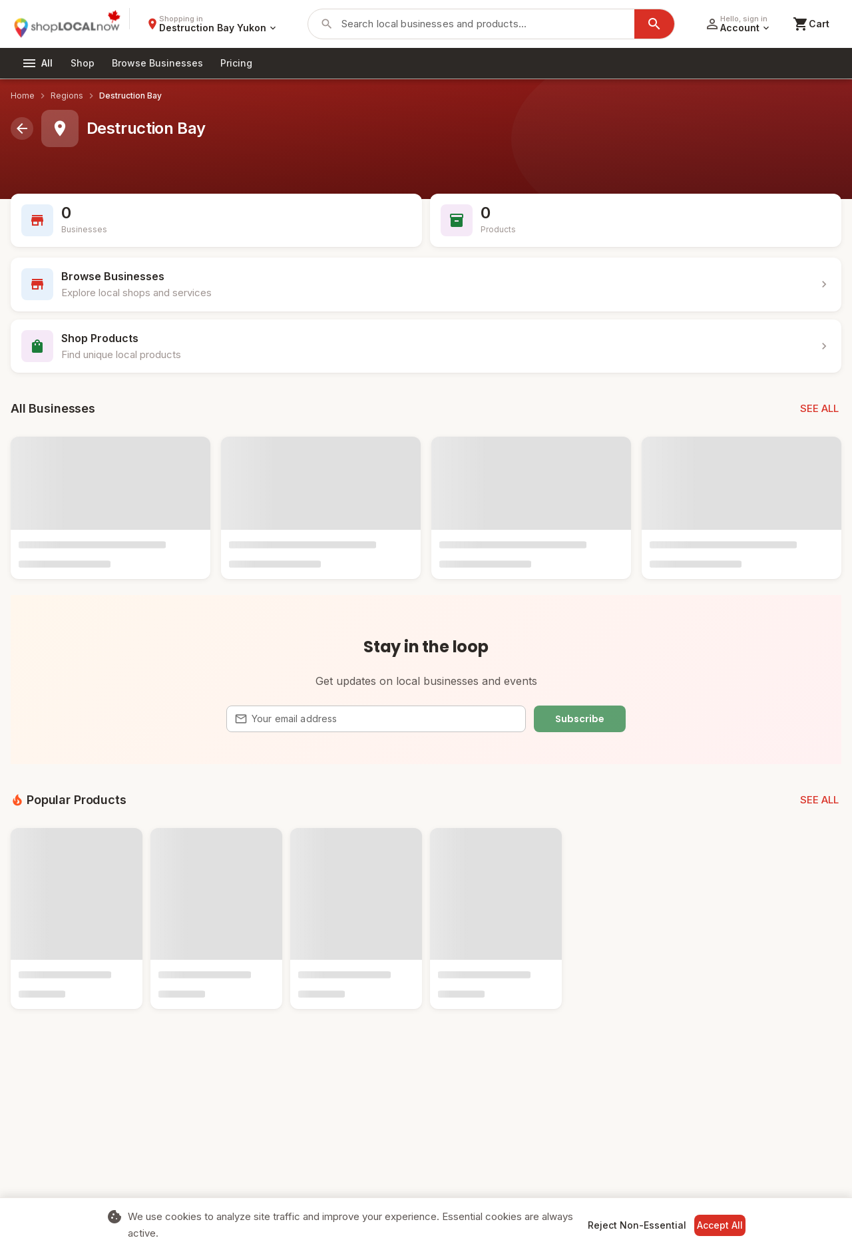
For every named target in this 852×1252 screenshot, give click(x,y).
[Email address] (385, 719)
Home (23, 96)
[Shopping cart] (811, 24)
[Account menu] (737, 24)
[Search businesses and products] (485, 24)
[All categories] (37, 63)
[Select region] (212, 24)
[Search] (654, 24)
